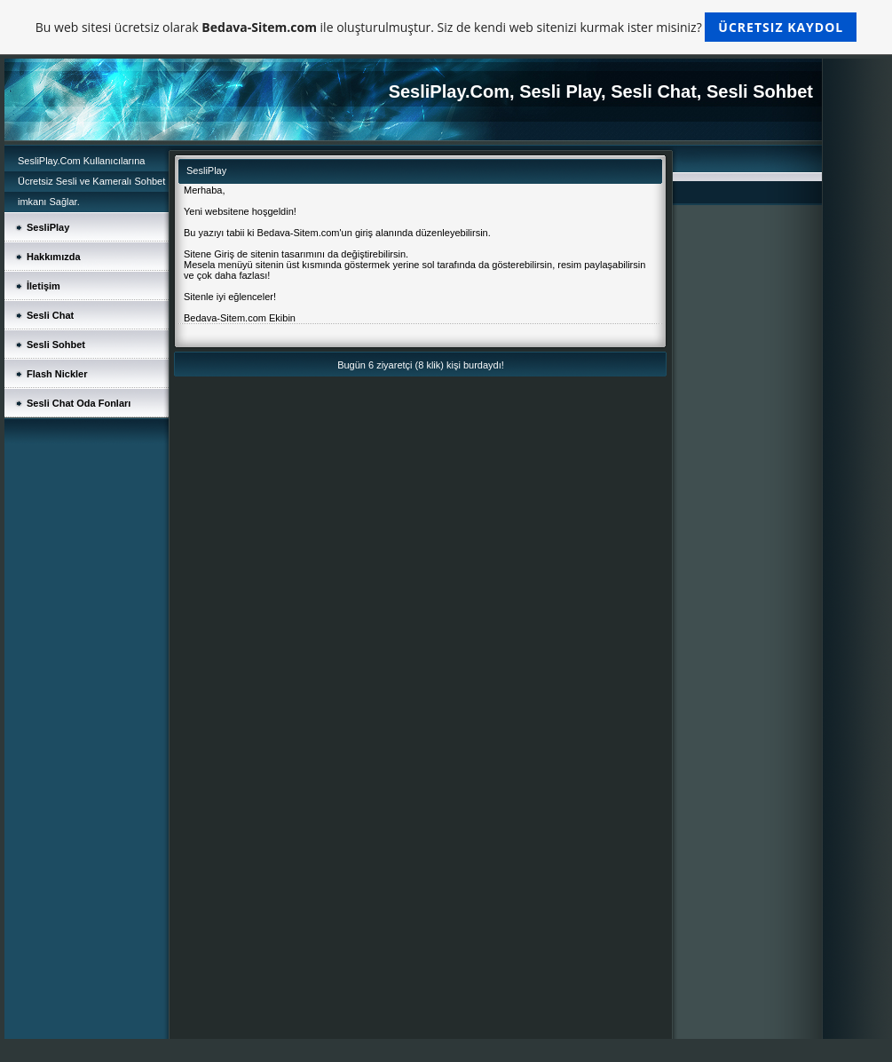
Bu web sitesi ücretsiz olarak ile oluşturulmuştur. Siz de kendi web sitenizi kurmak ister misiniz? (446, 27)
